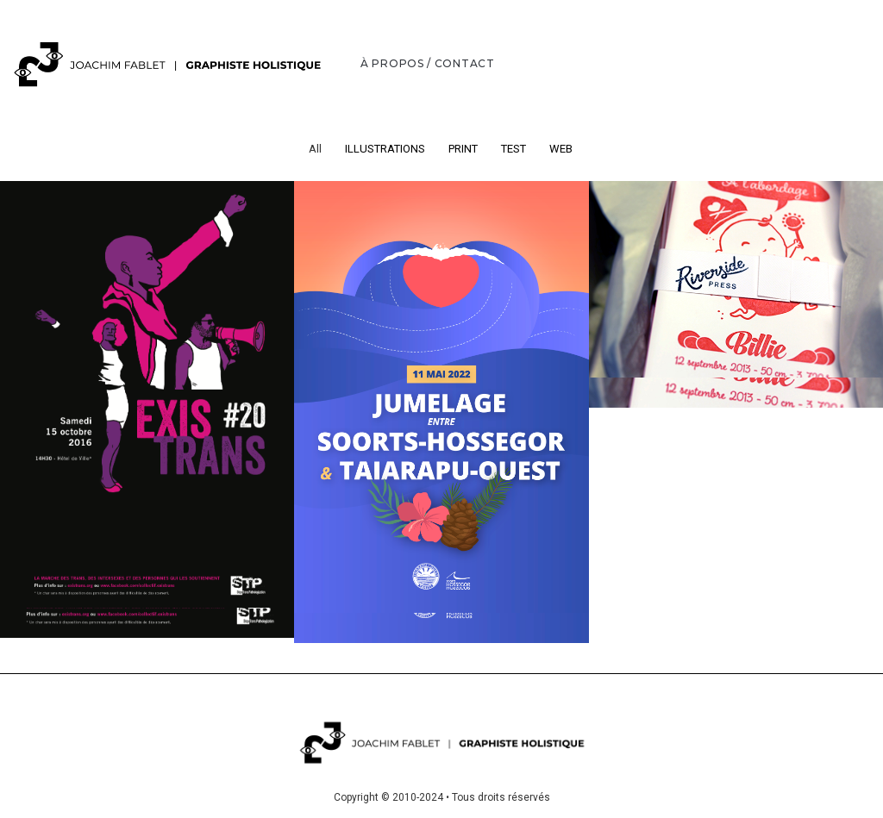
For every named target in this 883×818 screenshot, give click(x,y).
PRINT (463, 148)
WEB (561, 148)
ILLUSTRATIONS (385, 148)
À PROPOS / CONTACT (427, 63)
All (315, 148)
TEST (513, 148)
